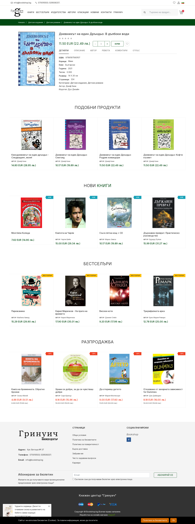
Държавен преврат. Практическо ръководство (161, 234)
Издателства (58, 12)
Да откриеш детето (110, 389)
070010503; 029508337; (48, 2)
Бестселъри (42, 12)
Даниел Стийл (110, 318)
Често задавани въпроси (84, 458)
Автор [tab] (93, 50)
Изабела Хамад (23, 318)
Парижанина (18, 311)
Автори (72, 12)
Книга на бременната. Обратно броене (28, 390)
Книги (30, 12)
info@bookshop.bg (21, 2)
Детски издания (78, 83)
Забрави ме (77, 453)
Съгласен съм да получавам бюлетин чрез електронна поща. (102, 479)
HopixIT (111, 515)
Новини (95, 12)
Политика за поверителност (85, 444)
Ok (173, 520)
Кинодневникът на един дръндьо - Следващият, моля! (30, 156)
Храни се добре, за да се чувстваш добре (74, 390)
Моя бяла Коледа (20, 233)
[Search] (163, 12)
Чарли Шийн (66, 239)
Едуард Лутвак (155, 239)
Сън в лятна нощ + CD (111, 233)
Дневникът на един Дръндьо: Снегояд (71, 156)
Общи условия (79, 435)
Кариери (76, 463)
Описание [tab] (79, 50)
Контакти (106, 12)
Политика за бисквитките (84, 440)
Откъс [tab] (135, 50)
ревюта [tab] (106, 50)
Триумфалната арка (154, 311)
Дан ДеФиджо (155, 396)
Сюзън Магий (22, 396)
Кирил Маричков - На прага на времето (71, 312)
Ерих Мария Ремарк (157, 318)
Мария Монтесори (112, 396)
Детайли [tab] (64, 50)
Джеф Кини (71, 86)
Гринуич (118, 12)
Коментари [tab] (121, 50)
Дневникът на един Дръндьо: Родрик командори (115, 156)
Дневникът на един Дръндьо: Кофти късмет (163, 156)
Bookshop (132, 434)
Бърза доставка (80, 449)
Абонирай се (165, 475)
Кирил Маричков (68, 318)
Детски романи (95, 83)
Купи (117, 44)
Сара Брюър (66, 396)
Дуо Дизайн (73, 89)
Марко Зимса (110, 239)
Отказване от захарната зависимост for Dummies (163, 390)
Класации (83, 12)
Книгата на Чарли (64, 233)
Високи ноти (106, 311)
